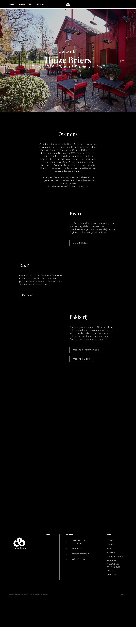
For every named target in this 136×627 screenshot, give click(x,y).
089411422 (76, 548)
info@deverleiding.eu (81, 554)
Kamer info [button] (28, 295)
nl (122, 594)
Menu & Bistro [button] (80, 243)
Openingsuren (115, 556)
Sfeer (110, 571)
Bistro (21, 4)
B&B (30, 4)
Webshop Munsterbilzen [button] (86, 350)
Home (11, 4)
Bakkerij (40, 4)
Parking (111, 560)
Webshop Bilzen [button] (81, 359)
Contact (111, 575)
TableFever (43, 594)
